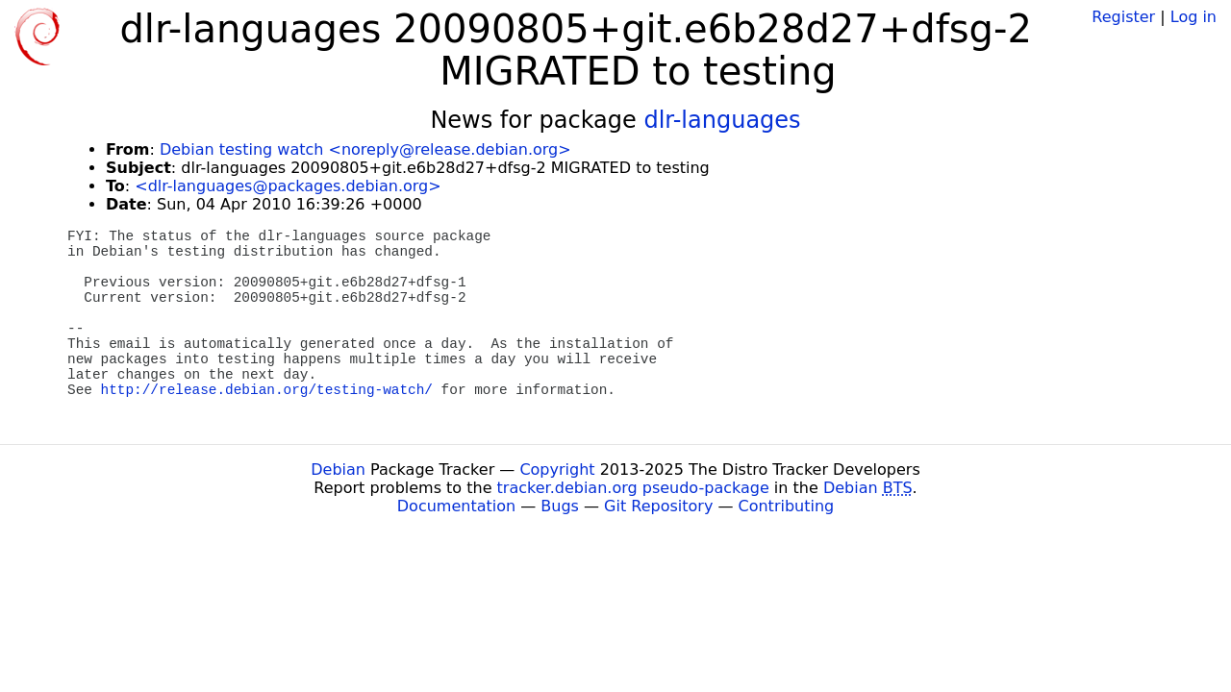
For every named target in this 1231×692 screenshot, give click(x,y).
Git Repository (658, 506)
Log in (1193, 17)
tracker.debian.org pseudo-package (633, 488)
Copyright (556, 469)
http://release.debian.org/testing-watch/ (267, 390)
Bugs (559, 506)
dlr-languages (721, 120)
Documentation (456, 506)
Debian (338, 469)
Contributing (787, 506)
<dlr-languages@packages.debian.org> (287, 186)
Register (1123, 17)
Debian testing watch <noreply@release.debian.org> (365, 149)
